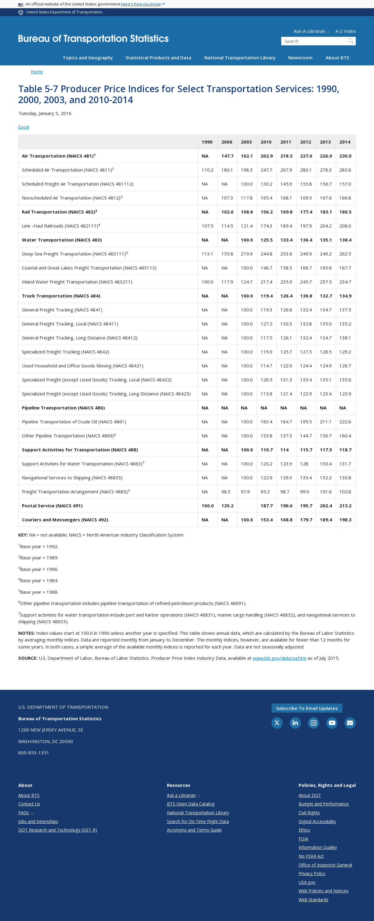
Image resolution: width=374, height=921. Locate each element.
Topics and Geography (88, 57)
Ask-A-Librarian (312, 31)
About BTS (337, 57)
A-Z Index (345, 31)
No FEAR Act (311, 856)
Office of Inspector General (325, 865)
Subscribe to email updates (307, 708)
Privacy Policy (312, 873)
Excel (23, 127)
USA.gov (307, 882)
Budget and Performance (324, 804)
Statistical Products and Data (158, 57)
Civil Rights (309, 812)
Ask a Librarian (184, 795)
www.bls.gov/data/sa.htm (279, 658)
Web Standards (313, 899)
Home (37, 72)
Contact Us (29, 804)
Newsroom (300, 57)
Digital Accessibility (317, 821)
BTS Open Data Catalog (191, 804)
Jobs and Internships (38, 821)
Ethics (304, 830)
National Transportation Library (239, 57)
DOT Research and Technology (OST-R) (57, 830)
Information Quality (318, 847)
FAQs (26, 812)
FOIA (303, 839)
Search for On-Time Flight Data (198, 821)
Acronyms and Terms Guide (194, 830)
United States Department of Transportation (64, 12)
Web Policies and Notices (323, 891)
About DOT (310, 795)
